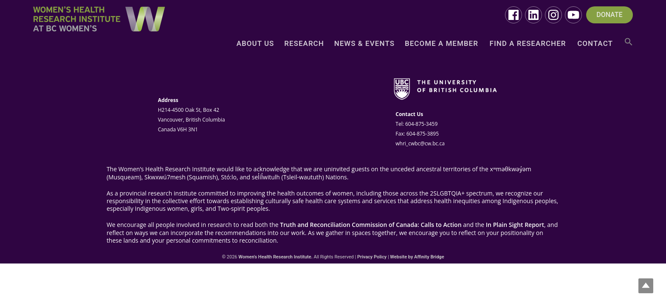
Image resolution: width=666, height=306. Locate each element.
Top (645, 285)
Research (304, 44)
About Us (255, 44)
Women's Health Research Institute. (275, 257)
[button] (628, 44)
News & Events (364, 44)
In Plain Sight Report (515, 225)
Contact (595, 44)
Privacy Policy (372, 257)
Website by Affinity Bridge (417, 257)
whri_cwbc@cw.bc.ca (420, 143)
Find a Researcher (528, 44)
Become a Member (441, 44)
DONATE (609, 15)
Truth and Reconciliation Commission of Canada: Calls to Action (370, 225)
